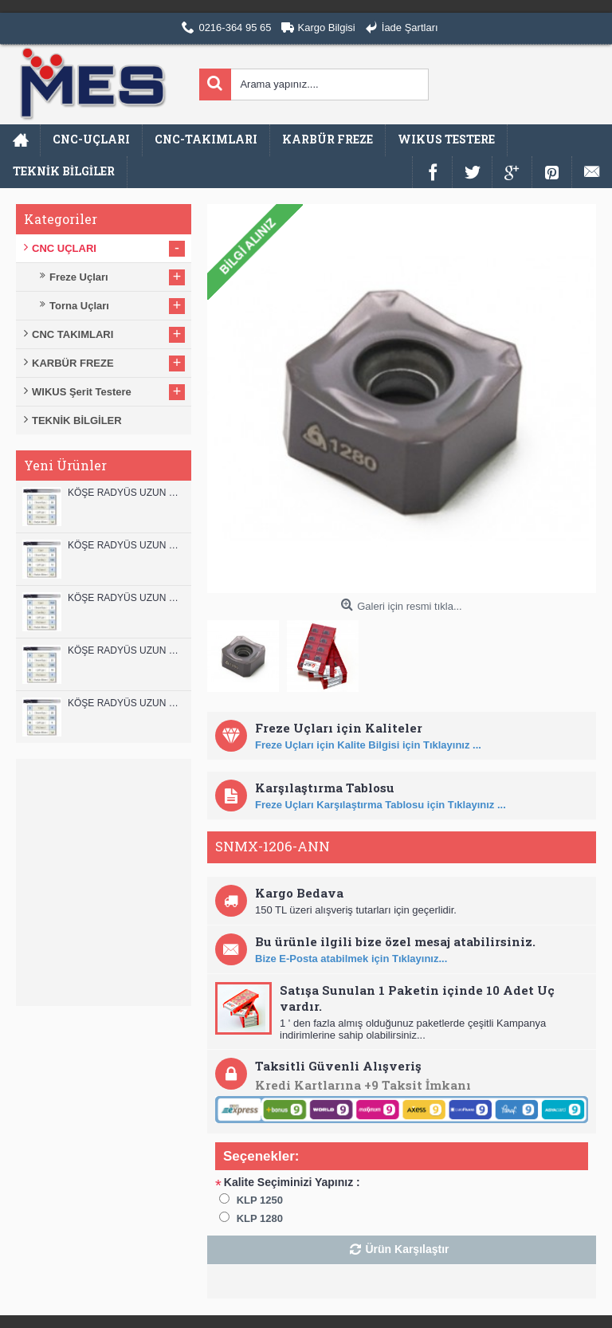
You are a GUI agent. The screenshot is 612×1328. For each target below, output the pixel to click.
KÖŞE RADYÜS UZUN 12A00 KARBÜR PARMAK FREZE (125, 545)
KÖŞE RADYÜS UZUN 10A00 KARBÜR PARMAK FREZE (125, 650)
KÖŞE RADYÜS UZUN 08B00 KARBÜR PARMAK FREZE (125, 703)
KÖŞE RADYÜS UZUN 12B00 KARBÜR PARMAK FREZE (125, 492)
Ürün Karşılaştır (407, 1249)
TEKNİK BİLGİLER (77, 420)
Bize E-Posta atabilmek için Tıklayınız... (351, 959)
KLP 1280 (260, 1218)
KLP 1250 (260, 1200)
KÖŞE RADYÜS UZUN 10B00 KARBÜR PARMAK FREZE (125, 597)
